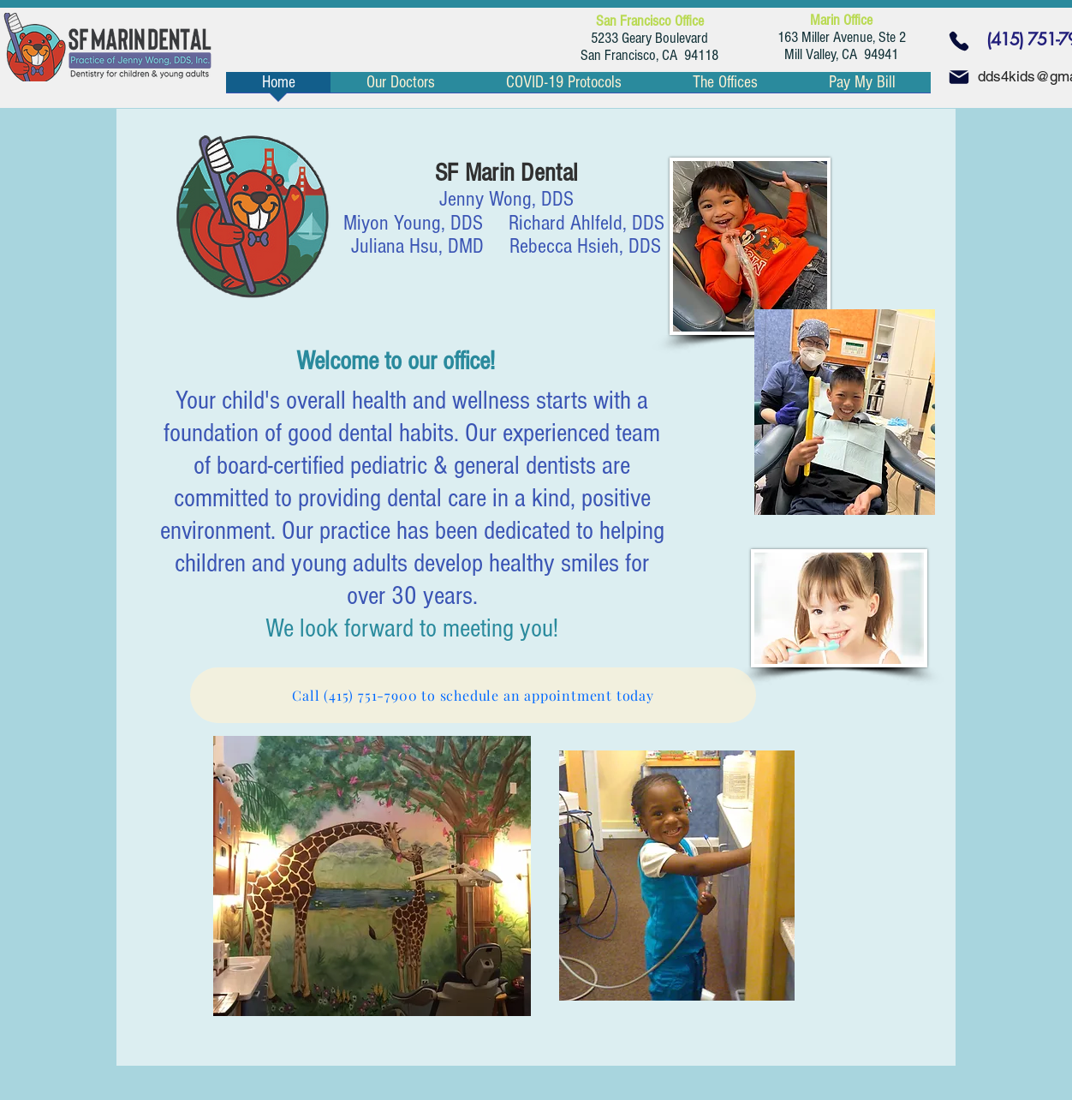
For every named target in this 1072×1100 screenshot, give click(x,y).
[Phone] (959, 41)
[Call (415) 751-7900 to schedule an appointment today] (473, 695)
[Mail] (959, 77)
